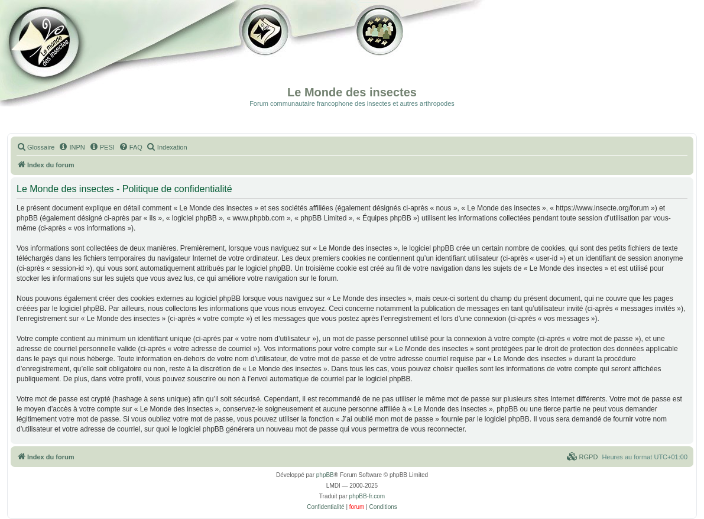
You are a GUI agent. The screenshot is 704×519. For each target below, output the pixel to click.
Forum (377, 53)
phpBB (325, 475)
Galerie (266, 53)
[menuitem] (35, 147)
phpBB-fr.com (367, 496)
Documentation (69, 53)
